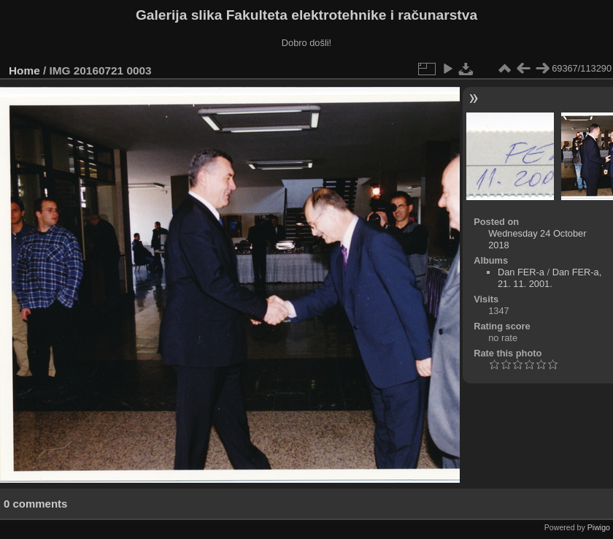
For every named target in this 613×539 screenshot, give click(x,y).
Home (24, 70)
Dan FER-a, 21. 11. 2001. (549, 278)
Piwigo (598, 527)
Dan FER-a (521, 272)
